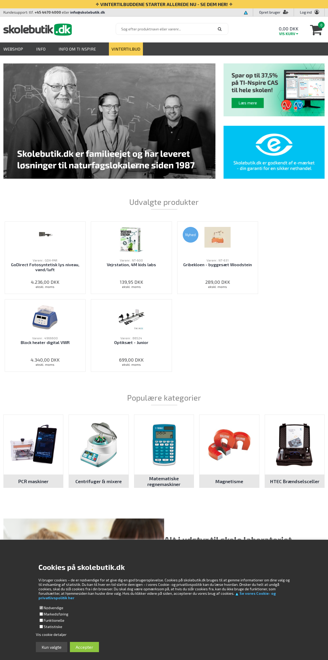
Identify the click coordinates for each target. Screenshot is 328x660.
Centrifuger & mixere (98, 403)
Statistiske (53, 626)
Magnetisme (229, 403)
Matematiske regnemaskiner (163, 403)
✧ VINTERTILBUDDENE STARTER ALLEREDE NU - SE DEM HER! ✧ (164, 4)
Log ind (306, 12)
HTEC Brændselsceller (294, 403)
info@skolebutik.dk (87, 12)
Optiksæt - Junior (293, 264)
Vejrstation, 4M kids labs (99, 267)
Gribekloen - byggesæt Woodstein (164, 267)
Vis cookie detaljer (51, 634)
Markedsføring (56, 614)
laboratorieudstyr (246, 473)
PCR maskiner (33, 403)
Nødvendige (53, 608)
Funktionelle (54, 620)
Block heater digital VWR (228, 267)
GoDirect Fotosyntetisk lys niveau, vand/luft (34, 267)
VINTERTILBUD (126, 48)
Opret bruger (273, 12)
